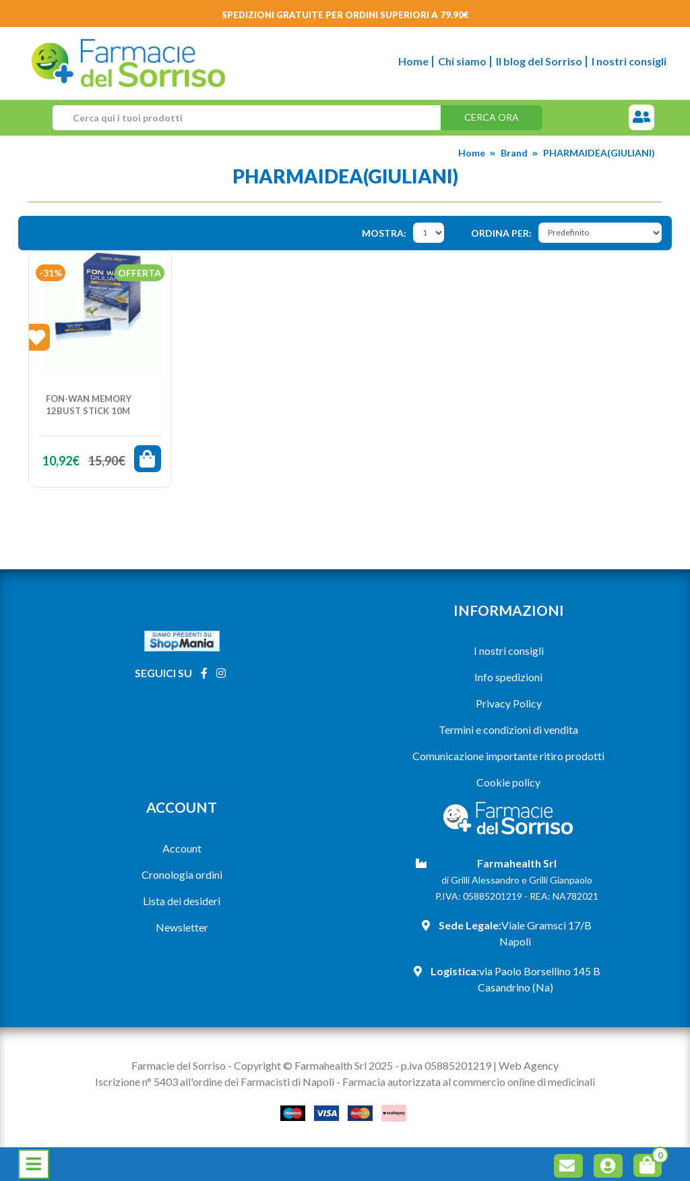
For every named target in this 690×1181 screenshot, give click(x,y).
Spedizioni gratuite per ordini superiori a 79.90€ (345, 14)
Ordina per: (501, 233)
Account (181, 848)
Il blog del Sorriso (539, 61)
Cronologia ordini (182, 874)
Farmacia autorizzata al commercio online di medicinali (468, 1081)
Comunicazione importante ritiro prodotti (508, 755)
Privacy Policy (509, 703)
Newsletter (182, 927)
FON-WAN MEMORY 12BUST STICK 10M (88, 404)
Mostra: (384, 233)
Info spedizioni (508, 676)
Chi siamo (462, 61)
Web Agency (529, 1065)
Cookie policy (508, 782)
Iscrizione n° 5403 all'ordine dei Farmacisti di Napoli (214, 1081)
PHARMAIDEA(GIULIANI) (599, 153)
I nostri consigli (629, 61)
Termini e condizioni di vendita (508, 729)
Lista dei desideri (181, 900)
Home (413, 61)
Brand (514, 153)
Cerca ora (491, 117)
